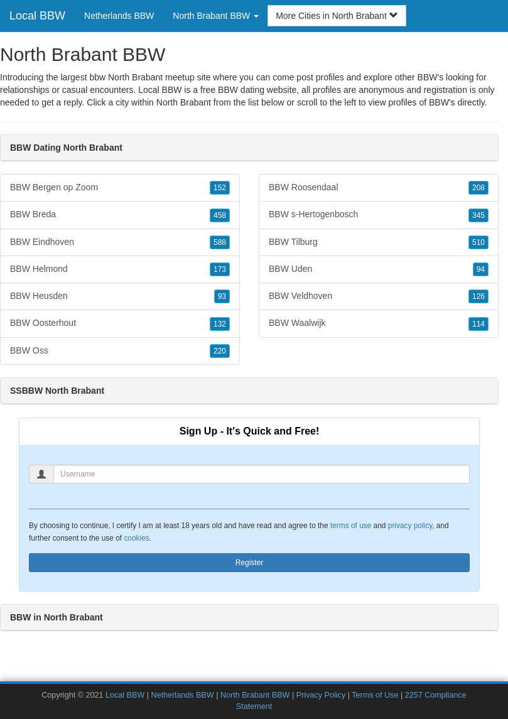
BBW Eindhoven (120, 242)
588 (219, 242)
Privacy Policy (320, 695)
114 (478, 324)
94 (481, 269)
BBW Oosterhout (120, 323)
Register (249, 562)
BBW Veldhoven (379, 296)
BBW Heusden (120, 296)
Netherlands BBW (119, 16)
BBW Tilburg (379, 242)
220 (219, 351)
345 (478, 215)
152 (219, 187)
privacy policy (410, 525)
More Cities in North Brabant (337, 16)
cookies (136, 538)
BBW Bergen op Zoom (120, 188)
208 (478, 187)
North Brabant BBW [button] (216, 16)
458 (219, 215)
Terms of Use (375, 695)
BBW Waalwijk (379, 323)
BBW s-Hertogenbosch (379, 215)
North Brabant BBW (255, 695)
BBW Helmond (120, 269)
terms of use (350, 525)
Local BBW (37, 15)
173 (219, 269)
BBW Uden (379, 269)
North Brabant (183, 102)
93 (222, 296)
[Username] (261, 474)
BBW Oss (120, 351)
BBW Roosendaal (379, 188)
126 (478, 296)
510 (478, 242)
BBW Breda (120, 215)
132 (219, 324)
